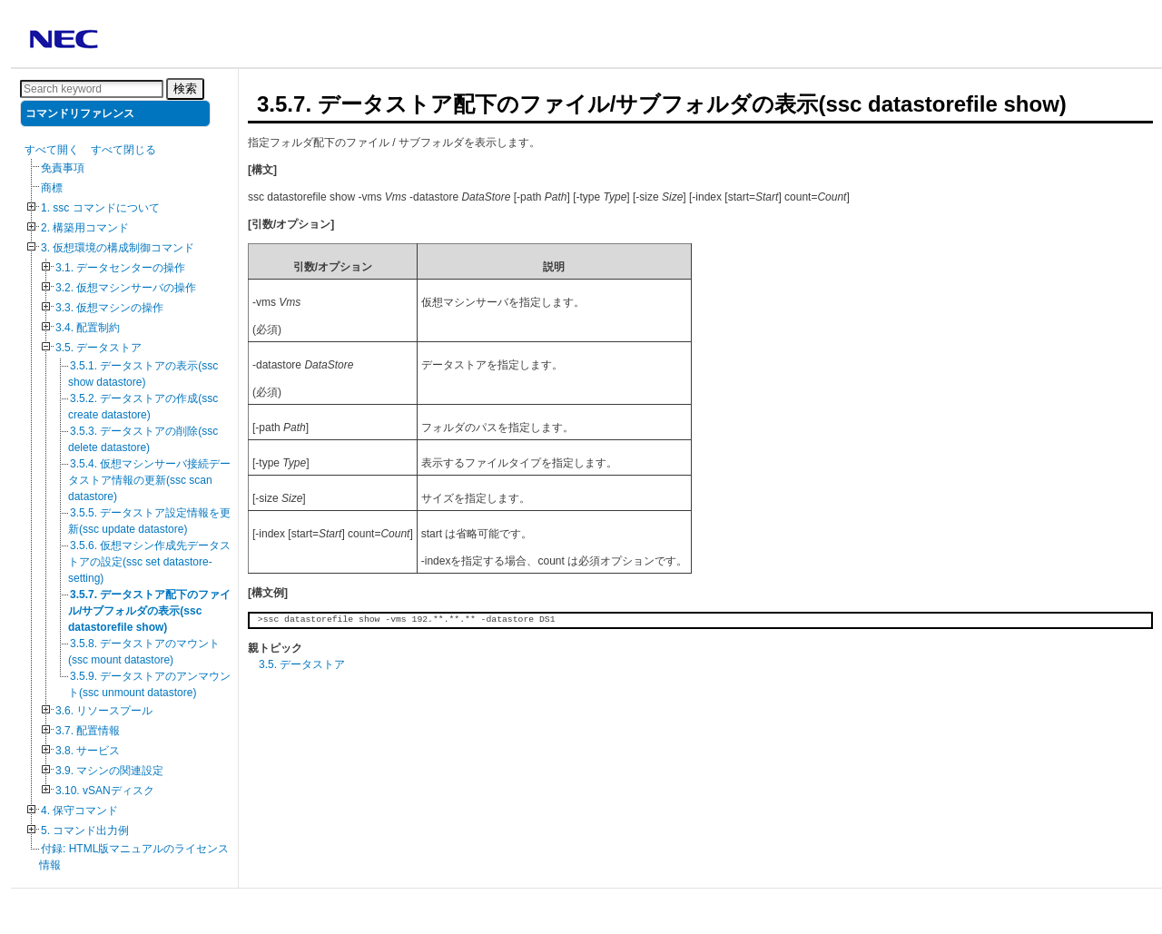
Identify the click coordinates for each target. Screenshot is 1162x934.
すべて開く (52, 149)
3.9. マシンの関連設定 (109, 770)
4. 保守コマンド (79, 810)
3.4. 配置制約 (87, 327)
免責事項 (62, 168)
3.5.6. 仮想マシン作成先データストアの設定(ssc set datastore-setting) (149, 562)
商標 (52, 188)
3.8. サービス (87, 750)
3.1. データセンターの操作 (120, 267)
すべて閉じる (123, 149)
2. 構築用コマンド (85, 227)
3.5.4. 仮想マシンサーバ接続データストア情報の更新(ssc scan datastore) (149, 480)
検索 (185, 88)
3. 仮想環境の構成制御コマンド (117, 247)
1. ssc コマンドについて (100, 208)
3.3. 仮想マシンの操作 (109, 307)
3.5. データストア (98, 347)
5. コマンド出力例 (85, 830)
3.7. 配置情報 (87, 730)
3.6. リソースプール (104, 710)
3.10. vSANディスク (104, 790)
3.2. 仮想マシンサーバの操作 (125, 287)
